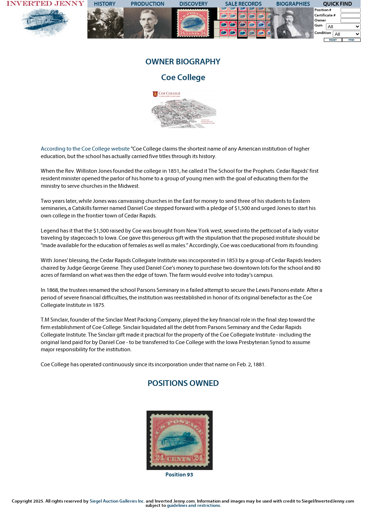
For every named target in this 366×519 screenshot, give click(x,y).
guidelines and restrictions (193, 505)
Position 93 (179, 474)
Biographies (293, 4)
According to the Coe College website (86, 149)
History (104, 4)
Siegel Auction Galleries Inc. (117, 501)
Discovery (193, 4)
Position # (323, 10)
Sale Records (243, 4)
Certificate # (325, 15)
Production (147, 4)
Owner (320, 20)
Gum (318, 25)
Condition (323, 33)
